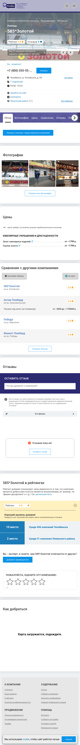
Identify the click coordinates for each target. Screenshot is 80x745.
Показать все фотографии (40, 193)
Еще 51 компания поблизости (27, 52)
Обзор (7, 117)
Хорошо (68, 739)
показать (44, 71)
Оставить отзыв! (40, 452)
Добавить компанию (49, 694)
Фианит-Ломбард (14, 333)
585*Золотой (12, 286)
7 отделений (16, 81)
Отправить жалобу (48, 724)
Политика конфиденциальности (17, 702)
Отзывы (61, 117)
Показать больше (40, 349)
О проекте (8, 690)
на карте (68, 77)
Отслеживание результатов (15, 719)
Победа (8, 319)
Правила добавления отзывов (53, 702)
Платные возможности (13, 715)
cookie (25, 739)
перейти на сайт (18, 93)
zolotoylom (15, 97)
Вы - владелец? (14, 64)
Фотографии (21, 117)
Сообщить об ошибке (49, 719)
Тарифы (7, 724)
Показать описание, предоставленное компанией (28, 133)
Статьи (44, 690)
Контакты (45, 715)
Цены (34, 117)
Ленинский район (19, 101)
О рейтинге (8, 698)
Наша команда (10, 694)
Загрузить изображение (51, 698)
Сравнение (47, 117)
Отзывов (33, 41)
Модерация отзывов (49, 728)
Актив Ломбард (13, 299)
